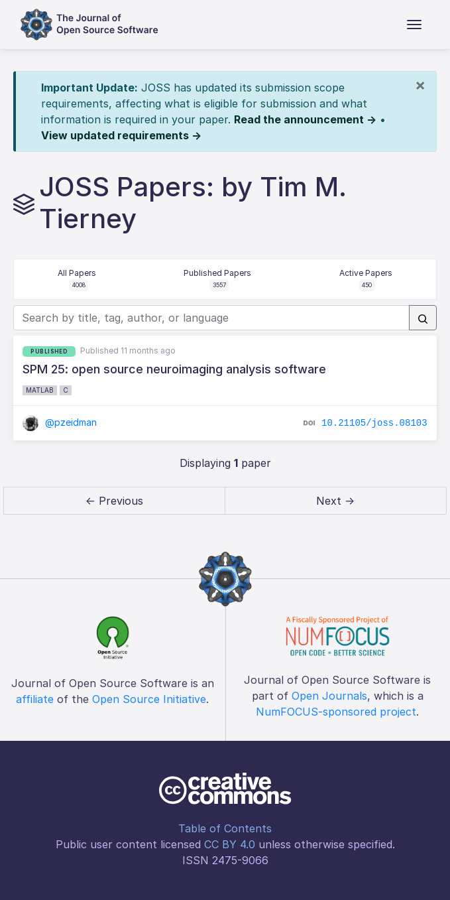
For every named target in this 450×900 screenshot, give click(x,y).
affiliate (35, 699)
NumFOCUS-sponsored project (336, 711)
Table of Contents (225, 828)
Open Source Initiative (149, 699)
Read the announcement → (305, 119)
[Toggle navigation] (414, 24)
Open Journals (329, 695)
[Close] (420, 85)
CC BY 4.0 (229, 844)
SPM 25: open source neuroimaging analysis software (174, 369)
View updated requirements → (121, 135)
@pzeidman (60, 422)
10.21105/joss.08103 (374, 423)
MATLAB (40, 390)
